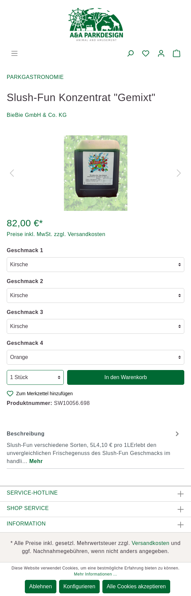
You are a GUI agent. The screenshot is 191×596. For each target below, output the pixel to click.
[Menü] (14, 53)
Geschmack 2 (25, 281)
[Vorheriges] (12, 173)
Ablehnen (40, 586)
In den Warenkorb (125, 377)
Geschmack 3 (25, 312)
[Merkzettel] (145, 53)
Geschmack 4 (25, 343)
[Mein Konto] (161, 53)
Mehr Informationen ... (95, 574)
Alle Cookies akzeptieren (136, 586)
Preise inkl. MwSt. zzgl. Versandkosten (56, 234)
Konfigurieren (79, 586)
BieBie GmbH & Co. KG (37, 115)
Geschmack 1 (25, 250)
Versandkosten (150, 543)
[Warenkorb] (176, 53)
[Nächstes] (179, 173)
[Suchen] (130, 53)
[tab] (94, 446)
